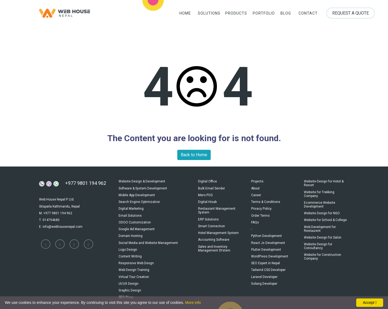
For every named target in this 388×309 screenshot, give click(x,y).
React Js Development (268, 240)
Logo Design (128, 246)
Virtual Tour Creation (134, 272)
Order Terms (260, 214)
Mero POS (205, 194)
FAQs (255, 220)
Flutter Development (266, 246)
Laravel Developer (264, 272)
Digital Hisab (207, 201)
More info (193, 302)
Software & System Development (143, 188)
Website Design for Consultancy (318, 243)
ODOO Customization (135, 220)
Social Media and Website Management (148, 240)
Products (232, 13)
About (255, 188)
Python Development (266, 233)
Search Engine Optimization (139, 201)
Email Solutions (130, 214)
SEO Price (126, 291)
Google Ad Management (137, 227)
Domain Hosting (131, 233)
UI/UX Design (128, 278)
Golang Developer (264, 278)
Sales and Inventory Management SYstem (214, 245)
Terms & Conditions (265, 201)
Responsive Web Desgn (136, 259)
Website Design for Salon (322, 235)
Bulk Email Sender (211, 188)
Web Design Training (134, 265)
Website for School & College (325, 218)
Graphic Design (130, 285)
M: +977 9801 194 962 (55, 212)
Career (256, 194)
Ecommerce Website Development (319, 204)
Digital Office (207, 181)
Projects (257, 181)
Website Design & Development (142, 181)
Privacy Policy (261, 207)
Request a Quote (350, 13)
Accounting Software (213, 237)
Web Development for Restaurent (320, 227)
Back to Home (194, 154)
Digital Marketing (131, 207)
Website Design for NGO (322, 212)
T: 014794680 (49, 219)
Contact (307, 13)
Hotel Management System (218, 230)
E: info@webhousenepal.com (60, 225)
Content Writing (130, 252)
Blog (284, 13)
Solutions (204, 13)
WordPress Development (269, 252)
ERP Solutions (208, 217)
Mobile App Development (137, 194)
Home (181, 13)
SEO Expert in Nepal (265, 259)
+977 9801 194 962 (85, 183)
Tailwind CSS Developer (268, 265)
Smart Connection (211, 224)
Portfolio (260, 13)
